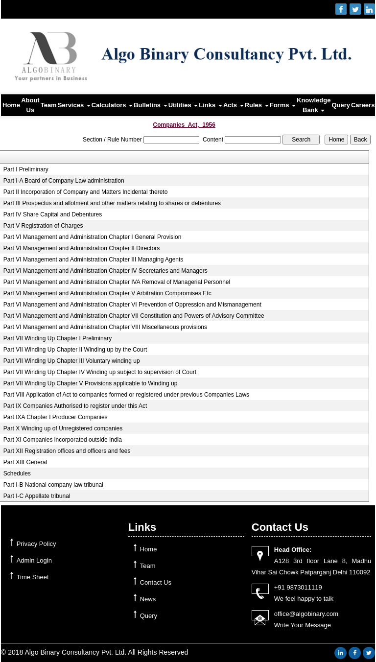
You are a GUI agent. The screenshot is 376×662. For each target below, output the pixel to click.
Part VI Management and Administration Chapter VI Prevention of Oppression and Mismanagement (132, 304)
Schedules (17, 473)
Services (74, 105)
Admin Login (34, 560)
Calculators (112, 105)
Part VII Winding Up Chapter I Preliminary (57, 338)
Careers (363, 105)
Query (340, 105)
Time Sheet (33, 577)
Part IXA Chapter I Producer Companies (55, 417)
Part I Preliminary (25, 169)
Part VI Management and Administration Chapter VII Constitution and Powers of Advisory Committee (133, 315)
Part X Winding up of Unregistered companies (62, 428)
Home (11, 105)
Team (49, 105)
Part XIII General (25, 462)
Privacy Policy (36, 543)
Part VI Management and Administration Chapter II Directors (81, 248)
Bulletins (150, 105)
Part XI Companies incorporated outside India (62, 439)
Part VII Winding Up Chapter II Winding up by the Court (75, 349)
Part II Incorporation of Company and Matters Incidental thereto (85, 192)
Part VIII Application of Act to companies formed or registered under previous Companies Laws (126, 394)
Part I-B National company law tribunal (53, 484)
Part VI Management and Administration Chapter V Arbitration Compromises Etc (107, 293)
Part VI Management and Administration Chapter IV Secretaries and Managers (105, 270)
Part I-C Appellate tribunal (36, 496)
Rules (257, 105)
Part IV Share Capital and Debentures (52, 214)
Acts (233, 105)
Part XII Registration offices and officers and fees (67, 451)
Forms (283, 105)
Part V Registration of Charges (43, 225)
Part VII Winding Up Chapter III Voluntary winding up (71, 360)
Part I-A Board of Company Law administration (63, 180)
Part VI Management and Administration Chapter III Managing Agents (93, 259)
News (148, 599)
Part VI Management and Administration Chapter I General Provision (92, 237)
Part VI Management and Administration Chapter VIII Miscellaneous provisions (105, 327)
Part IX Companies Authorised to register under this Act (75, 405)
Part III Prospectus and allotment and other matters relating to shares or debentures (112, 203)
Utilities (183, 105)
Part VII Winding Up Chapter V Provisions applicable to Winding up (90, 383)
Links (210, 105)
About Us (30, 105)
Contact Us (155, 582)
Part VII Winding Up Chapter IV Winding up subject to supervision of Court (99, 372)
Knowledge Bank (313, 105)
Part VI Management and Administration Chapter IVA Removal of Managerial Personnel (116, 282)
